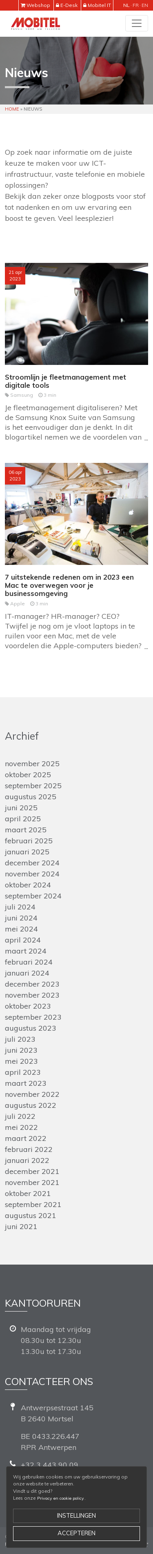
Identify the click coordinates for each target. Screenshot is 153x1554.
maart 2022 (26, 1138)
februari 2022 (29, 1149)
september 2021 (33, 1204)
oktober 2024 (28, 884)
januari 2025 (27, 851)
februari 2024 (29, 962)
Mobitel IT (99, 5)
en (145, 5)
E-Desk (69, 5)
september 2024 (33, 895)
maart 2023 (26, 1083)
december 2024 (32, 862)
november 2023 (32, 995)
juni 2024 (21, 918)
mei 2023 (21, 1061)
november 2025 (32, 763)
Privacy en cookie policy (60, 1498)
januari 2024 (27, 973)
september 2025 (33, 785)
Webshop (38, 5)
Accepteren (76, 1533)
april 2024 (23, 940)
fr (136, 5)
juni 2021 (21, 1226)
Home (12, 109)
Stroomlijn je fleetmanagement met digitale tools (65, 381)
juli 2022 (20, 1116)
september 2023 (33, 1017)
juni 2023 (21, 1050)
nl (126, 5)
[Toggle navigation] (136, 23)
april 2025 (23, 818)
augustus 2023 (30, 1028)
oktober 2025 (28, 774)
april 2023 (23, 1072)
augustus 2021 (30, 1215)
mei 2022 (21, 1127)
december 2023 (32, 984)
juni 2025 (21, 807)
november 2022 (32, 1094)
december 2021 (32, 1171)
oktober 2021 (28, 1193)
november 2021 (32, 1182)
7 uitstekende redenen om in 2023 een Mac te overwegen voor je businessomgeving (69, 585)
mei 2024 (21, 929)
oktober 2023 (28, 1006)
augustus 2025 (30, 796)
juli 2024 (20, 907)
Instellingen (76, 1515)
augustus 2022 (30, 1105)
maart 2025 (26, 829)
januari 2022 (27, 1160)
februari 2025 (29, 840)
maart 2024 (26, 951)
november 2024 (32, 873)
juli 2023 (20, 1039)
